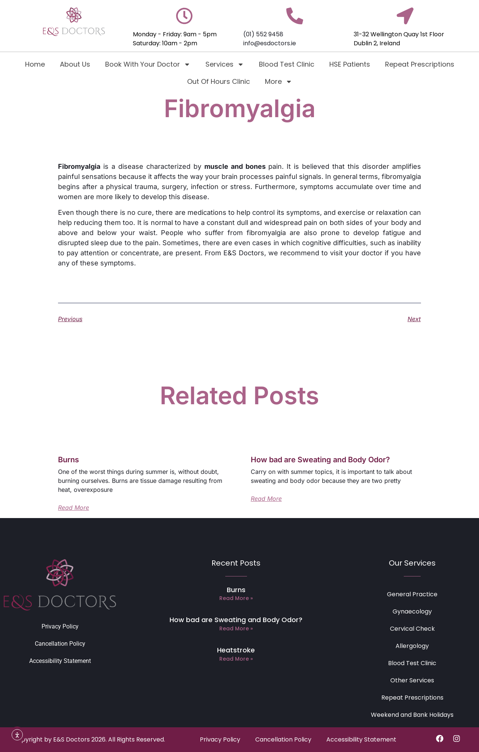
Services (224, 64)
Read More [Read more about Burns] (73, 508)
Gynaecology (412, 611)
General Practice (412, 594)
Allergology (412, 646)
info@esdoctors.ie (269, 43)
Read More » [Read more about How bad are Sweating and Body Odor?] (236, 628)
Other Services (412, 680)
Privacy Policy (60, 626)
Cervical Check (412, 628)
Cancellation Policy (60, 643)
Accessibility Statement (60, 660)
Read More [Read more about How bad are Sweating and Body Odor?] (266, 499)
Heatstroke (236, 650)
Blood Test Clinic (286, 64)
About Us (75, 64)
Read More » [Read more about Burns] (236, 598)
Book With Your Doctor (147, 64)
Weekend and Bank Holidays (412, 714)
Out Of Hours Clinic (218, 81)
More (278, 81)
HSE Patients (349, 64)
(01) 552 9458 (263, 34)
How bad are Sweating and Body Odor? (320, 459)
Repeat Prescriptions (419, 64)
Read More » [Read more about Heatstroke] (236, 659)
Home (35, 64)
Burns (68, 459)
